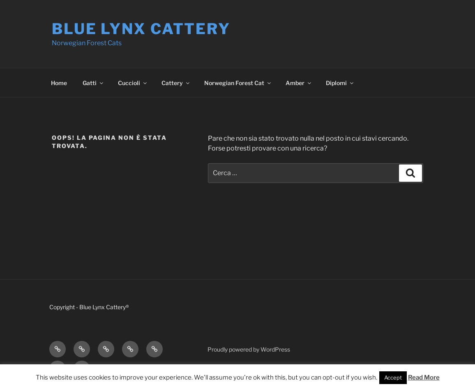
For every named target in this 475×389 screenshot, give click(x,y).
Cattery (176, 82)
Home (59, 82)
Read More (424, 377)
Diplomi (340, 82)
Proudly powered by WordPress (249, 349)
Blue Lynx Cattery (141, 29)
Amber (299, 82)
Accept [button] (393, 377)
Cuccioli (133, 82)
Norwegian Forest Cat (238, 82)
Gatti (93, 82)
